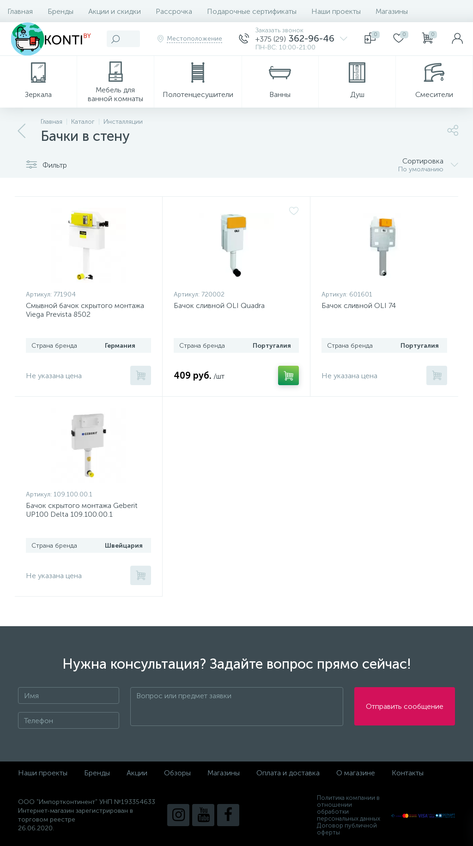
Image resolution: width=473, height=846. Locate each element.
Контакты (408, 772)
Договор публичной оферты (347, 829)
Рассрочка (174, 11)
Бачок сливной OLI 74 (358, 305)
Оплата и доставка (288, 772)
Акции (137, 772)
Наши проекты (336, 11)
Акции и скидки (114, 11)
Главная (20, 11)
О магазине (355, 772)
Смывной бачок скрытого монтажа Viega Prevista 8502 (85, 310)
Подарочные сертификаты (252, 11)
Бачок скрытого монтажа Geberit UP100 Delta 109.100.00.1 (82, 510)
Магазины (392, 11)
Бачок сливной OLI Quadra (219, 305)
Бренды (60, 11)
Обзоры (177, 772)
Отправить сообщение (404, 706)
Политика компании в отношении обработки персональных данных (348, 808)
